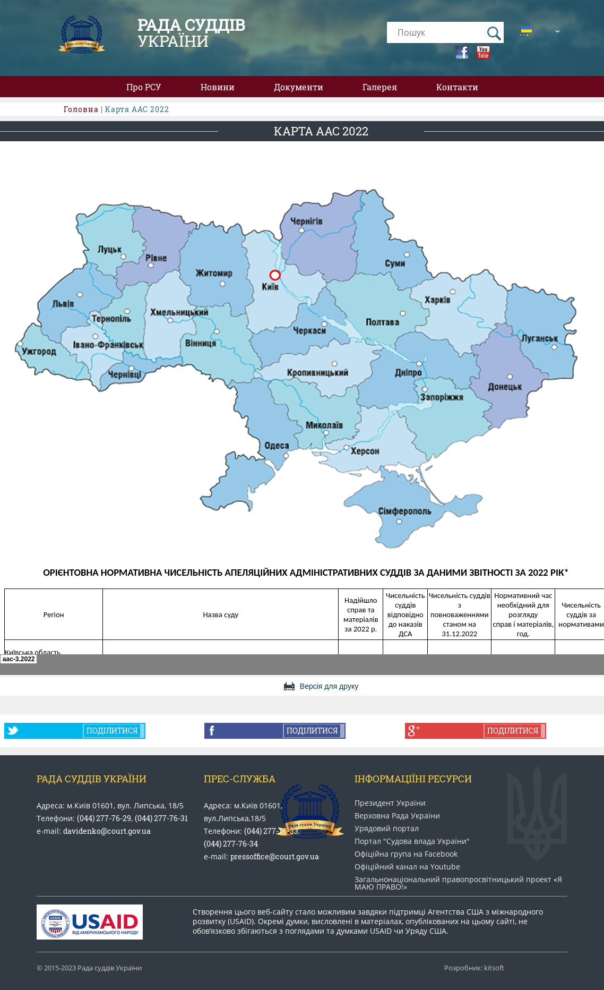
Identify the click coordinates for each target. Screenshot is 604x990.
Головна (81, 109)
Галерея (380, 86)
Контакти (457, 86)
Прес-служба (239, 778)
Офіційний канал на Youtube (407, 866)
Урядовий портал (387, 828)
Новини (218, 86)
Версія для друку (329, 686)
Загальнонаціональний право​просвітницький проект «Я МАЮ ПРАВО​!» (458, 883)
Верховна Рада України (397, 816)
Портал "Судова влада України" (412, 841)
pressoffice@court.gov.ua (274, 856)
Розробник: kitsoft (474, 968)
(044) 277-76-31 (161, 818)
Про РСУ (143, 86)
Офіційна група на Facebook (406, 854)
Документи (298, 86)
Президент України (390, 803)
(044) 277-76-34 (231, 844)
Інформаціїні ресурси (413, 778)
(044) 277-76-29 (104, 818)
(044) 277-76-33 (271, 831)
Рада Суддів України (91, 778)
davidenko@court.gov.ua (107, 831)
